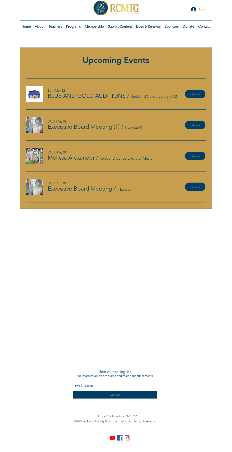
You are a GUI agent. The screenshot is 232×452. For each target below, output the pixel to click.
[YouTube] (112, 438)
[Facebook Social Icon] (119, 438)
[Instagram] (127, 438)
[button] (87, 95)
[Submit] (115, 395)
